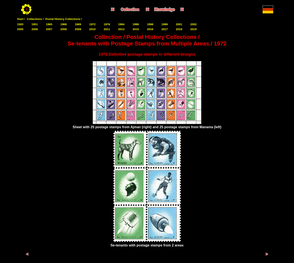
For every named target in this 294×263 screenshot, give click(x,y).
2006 (35, 29)
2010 (92, 29)
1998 (150, 24)
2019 (193, 29)
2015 (136, 29)
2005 (20, 29)
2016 (150, 29)
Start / (21, 19)
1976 (107, 24)
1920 (20, 24)
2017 (165, 29)
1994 (121, 24)
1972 (92, 24)
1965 (49, 24)
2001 (179, 24)
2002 (193, 24)
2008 (63, 29)
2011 (107, 29)
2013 (121, 29)
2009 (78, 29)
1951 (35, 24)
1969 (78, 24)
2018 (179, 29)
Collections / (35, 19)
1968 (63, 24)
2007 (49, 29)
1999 (165, 24)
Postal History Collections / (63, 19)
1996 (136, 24)
